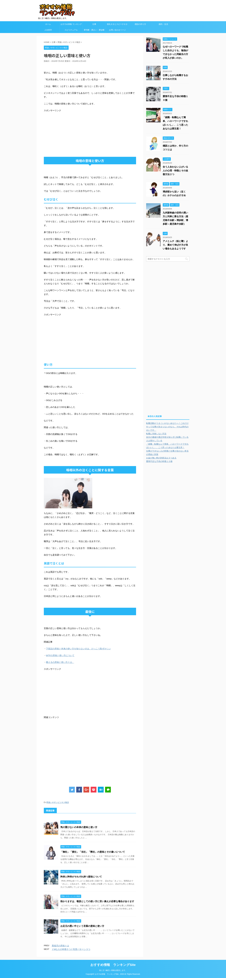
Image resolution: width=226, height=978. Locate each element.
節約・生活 (163, 24)
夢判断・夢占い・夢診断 (94, 30)
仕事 (94, 24)
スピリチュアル (71, 30)
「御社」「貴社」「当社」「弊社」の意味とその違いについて (92, 852)
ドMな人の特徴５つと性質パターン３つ (71, 949)
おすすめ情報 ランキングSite (112, 964)
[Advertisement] (68, 132)
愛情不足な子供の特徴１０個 (159, 461)
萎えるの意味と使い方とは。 (60, 662)
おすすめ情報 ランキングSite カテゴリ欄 (71, 25)
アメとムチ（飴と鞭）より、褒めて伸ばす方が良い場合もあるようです (175, 245)
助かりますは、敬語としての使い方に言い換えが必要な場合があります (97, 901)
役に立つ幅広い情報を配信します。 (113, 970)
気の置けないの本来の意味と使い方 (78, 827)
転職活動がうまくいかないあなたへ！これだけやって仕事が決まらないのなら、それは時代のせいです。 (167, 426)
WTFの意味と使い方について (60, 655)
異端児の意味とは (60, 945)
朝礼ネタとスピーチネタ (117, 24)
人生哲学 (48, 30)
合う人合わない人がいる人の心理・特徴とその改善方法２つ (175, 171)
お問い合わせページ (117, 30)
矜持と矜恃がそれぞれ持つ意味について (81, 876)
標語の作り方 (140, 24)
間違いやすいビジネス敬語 (57, 802)
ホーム (48, 24)
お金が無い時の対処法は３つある (161, 458)
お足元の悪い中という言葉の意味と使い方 (82, 926)
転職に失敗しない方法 (156, 433)
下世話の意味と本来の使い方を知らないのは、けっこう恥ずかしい (78, 648)
